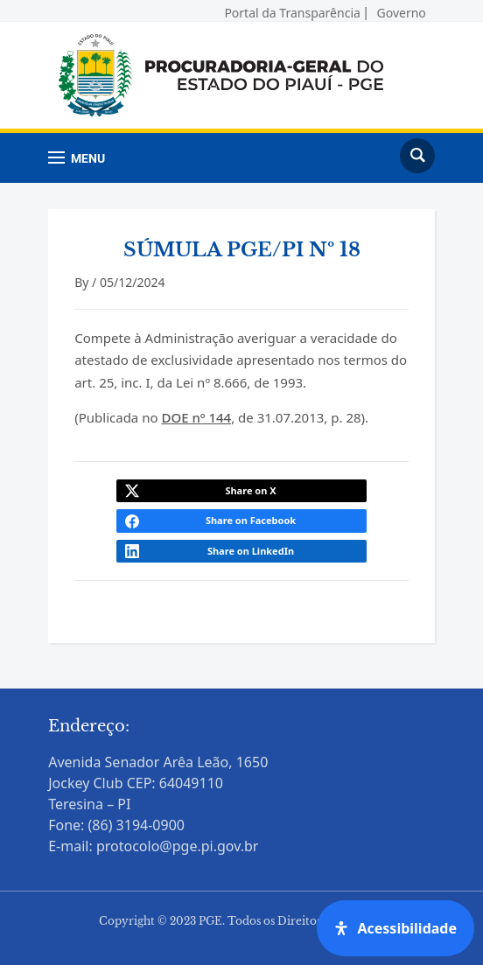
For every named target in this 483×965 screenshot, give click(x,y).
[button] (76, 157)
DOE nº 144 (196, 417)
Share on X (250, 490)
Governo (401, 10)
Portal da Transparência (292, 10)
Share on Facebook (251, 520)
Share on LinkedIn (250, 550)
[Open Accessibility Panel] (395, 928)
